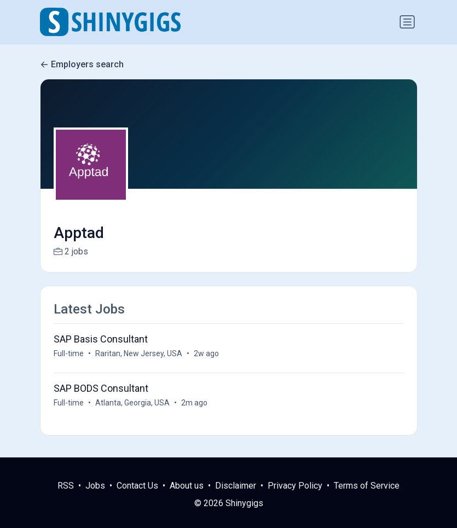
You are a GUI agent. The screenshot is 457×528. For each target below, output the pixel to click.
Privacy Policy (295, 485)
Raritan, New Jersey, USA (138, 353)
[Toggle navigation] (407, 21)
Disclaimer (235, 485)
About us (187, 485)
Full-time (69, 353)
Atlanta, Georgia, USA (132, 402)
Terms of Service (367, 485)
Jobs (95, 485)
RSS (65, 485)
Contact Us (137, 485)
